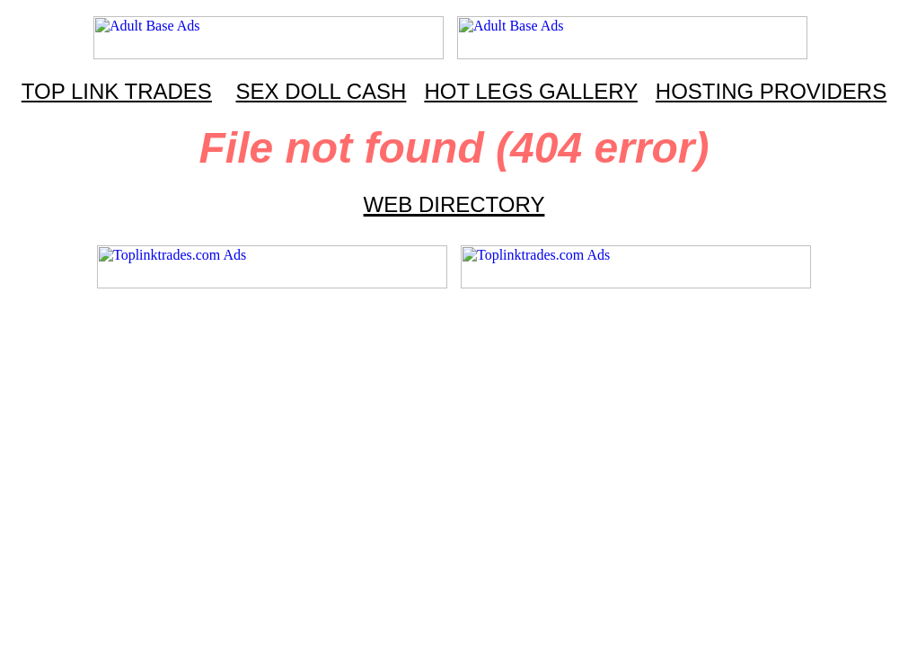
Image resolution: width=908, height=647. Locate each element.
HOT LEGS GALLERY (530, 91)
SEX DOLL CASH (321, 91)
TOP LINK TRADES (117, 91)
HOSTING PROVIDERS (771, 91)
